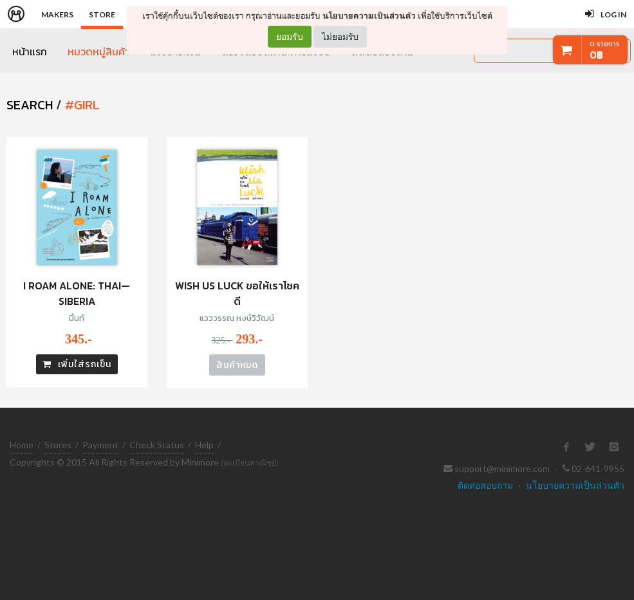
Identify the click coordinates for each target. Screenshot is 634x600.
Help (204, 444)
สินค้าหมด (237, 365)
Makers (57, 14)
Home (21, 444)
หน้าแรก (29, 51)
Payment (100, 444)
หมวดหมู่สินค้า (98, 51)
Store (102, 14)
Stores (57, 444)
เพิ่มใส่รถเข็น (76, 364)
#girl (82, 104)
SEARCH (29, 104)
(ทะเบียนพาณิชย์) (250, 463)
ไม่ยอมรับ (340, 36)
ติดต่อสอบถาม (485, 485)
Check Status (156, 444)
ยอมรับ (289, 37)
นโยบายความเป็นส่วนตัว (369, 16)
